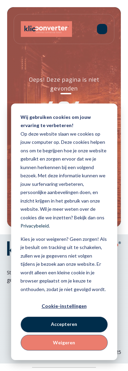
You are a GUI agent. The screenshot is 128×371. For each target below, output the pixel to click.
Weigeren (64, 342)
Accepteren (64, 324)
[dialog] (64, 232)
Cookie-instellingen (64, 306)
